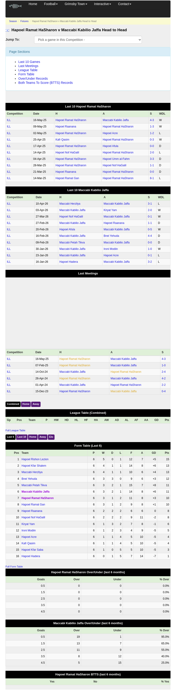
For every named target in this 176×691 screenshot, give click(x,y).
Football (51, 4)
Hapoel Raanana (65, 126)
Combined (13, 404)
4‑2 (163, 378)
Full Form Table (14, 566)
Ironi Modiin (111, 249)
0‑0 (152, 146)
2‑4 (163, 371)
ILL (9, 120)
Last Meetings (28, 66)
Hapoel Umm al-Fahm (116, 159)
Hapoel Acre (110, 133)
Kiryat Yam (110, 210)
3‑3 (152, 159)
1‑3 (152, 126)
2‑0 (152, 152)
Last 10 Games (29, 62)
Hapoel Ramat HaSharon (70, 120)
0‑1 (150, 216)
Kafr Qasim (62, 139)
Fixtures (24, 21)
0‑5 (150, 229)
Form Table (26, 74)
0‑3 (152, 139)
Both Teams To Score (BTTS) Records (45, 83)
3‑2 (150, 261)
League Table (28, 70)
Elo (51, 436)
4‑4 (150, 235)
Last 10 (21, 436)
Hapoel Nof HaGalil (67, 152)
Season (13, 21)
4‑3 (152, 120)
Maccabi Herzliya (69, 203)
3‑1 (150, 203)
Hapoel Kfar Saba (32, 549)
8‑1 (152, 178)
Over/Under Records (33, 78)
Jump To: (13, 39)
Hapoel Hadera (68, 261)
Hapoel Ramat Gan (67, 178)
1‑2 (152, 133)
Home (33, 4)
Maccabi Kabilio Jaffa (116, 120)
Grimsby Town (76, 4)
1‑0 (150, 249)
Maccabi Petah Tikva (72, 242)
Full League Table (15, 430)
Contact (124, 4)
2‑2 (163, 384)
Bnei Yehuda (111, 235)
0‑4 (163, 391)
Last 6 (10, 436)
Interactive (102, 4)
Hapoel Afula (110, 146)
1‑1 (152, 165)
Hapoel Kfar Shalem (34, 465)
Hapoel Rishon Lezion (35, 459)
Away (36, 404)
